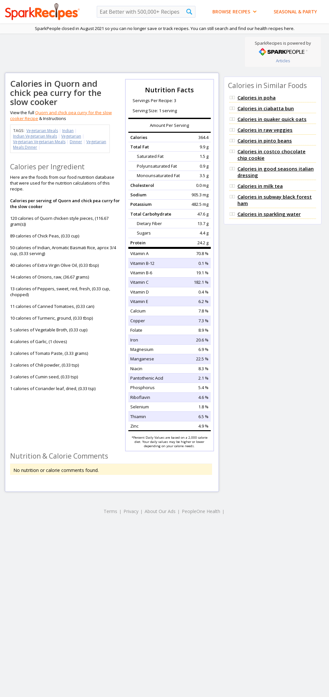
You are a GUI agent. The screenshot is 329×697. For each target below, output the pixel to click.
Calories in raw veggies (265, 130)
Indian (68, 130)
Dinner (76, 141)
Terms (110, 511)
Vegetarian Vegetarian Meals (39, 141)
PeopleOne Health (201, 511)
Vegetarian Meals (42, 130)
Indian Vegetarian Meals (35, 136)
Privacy (130, 511)
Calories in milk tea (260, 186)
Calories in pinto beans (264, 140)
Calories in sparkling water (269, 214)
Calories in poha (256, 97)
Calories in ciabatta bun (265, 108)
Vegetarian (71, 136)
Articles (283, 61)
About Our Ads (160, 511)
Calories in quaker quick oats (272, 119)
